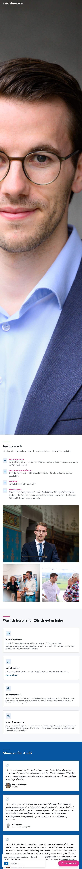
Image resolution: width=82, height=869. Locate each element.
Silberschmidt (13, 3)
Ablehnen (14, 864)
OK (6, 864)
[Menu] (78, 3)
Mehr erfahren (15, 859)
